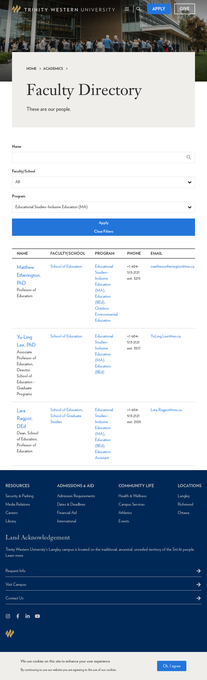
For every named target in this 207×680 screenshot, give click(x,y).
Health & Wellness (131, 495)
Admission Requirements (75, 495)
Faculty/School (23, 171)
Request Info (16, 570)
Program (18, 196)
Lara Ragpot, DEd (25, 419)
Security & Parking (20, 495)
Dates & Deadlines (70, 504)
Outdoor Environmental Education (107, 314)
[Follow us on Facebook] (18, 616)
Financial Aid (66, 512)
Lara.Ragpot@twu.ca (168, 410)
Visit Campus (16, 584)
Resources (18, 485)
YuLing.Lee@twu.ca (167, 336)
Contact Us (15, 598)
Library (11, 521)
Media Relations (18, 504)
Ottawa (182, 512)
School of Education (67, 266)
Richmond (185, 504)
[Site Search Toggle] (138, 9)
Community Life (135, 485)
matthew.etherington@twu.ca (174, 266)
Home (31, 69)
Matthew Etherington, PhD (29, 275)
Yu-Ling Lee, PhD (26, 341)
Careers (12, 512)
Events (122, 521)
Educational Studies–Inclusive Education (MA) (105, 278)
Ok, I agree (172, 665)
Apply (158, 8)
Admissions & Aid (75, 485)
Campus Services (130, 504)
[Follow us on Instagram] (8, 616)
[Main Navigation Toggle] (127, 9)
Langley (183, 495)
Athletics (124, 512)
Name (16, 146)
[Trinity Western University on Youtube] (38, 616)
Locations (189, 485)
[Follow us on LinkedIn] (28, 616)
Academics (53, 69)
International (65, 521)
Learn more (15, 555)
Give (185, 8)
